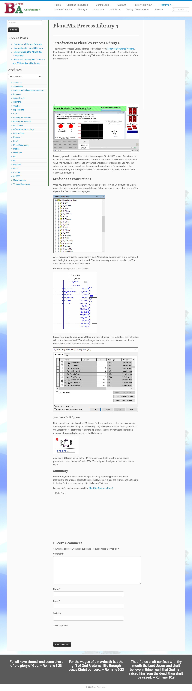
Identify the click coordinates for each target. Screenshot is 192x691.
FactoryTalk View (144, 4)
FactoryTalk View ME (22, 117)
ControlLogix (103, 4)
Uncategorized (19, 180)
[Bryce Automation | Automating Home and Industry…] (22, 8)
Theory (82, 9)
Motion (16, 149)
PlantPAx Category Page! (100, 488)
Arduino (115, 9)
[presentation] (76, 634)
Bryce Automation (99, 686)
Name (56, 589)
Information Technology (23, 129)
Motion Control (63, 9)
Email (56, 601)
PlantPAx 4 (166, 4)
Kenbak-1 (17, 137)
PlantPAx (17, 164)
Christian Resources (78, 4)
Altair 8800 (17, 86)
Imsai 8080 (18, 125)
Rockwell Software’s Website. (121, 49)
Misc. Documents (20, 145)
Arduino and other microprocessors (28, 90)
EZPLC (16, 114)
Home (57, 4)
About (158, 9)
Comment (58, 554)
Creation (17, 106)
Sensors (98, 9)
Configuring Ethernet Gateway (28, 44)
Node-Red (17, 153)
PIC (14, 157)
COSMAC (17, 102)
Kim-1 (15, 141)
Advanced (17, 82)
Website (57, 613)
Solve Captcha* (60, 625)
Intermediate (18, 133)
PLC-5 (15, 168)
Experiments (18, 110)
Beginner (17, 94)
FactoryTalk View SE (22, 121)
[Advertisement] (96, 83)
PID (14, 160)
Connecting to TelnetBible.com (28, 48)
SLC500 (122, 4)
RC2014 (16, 172)
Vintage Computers (137, 9)
